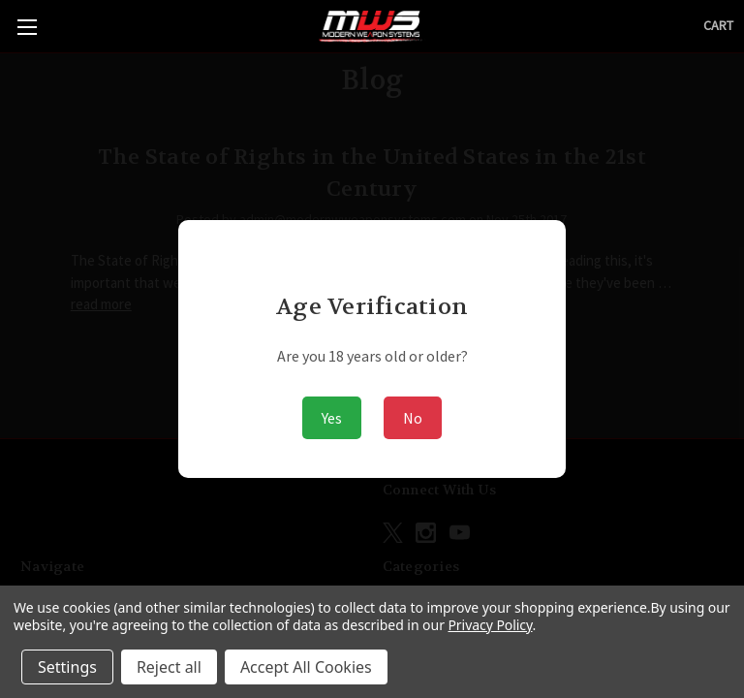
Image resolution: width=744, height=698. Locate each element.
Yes (332, 418)
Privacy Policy (490, 625)
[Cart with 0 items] (718, 25)
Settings (67, 667)
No (412, 418)
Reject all (169, 667)
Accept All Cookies (306, 667)
